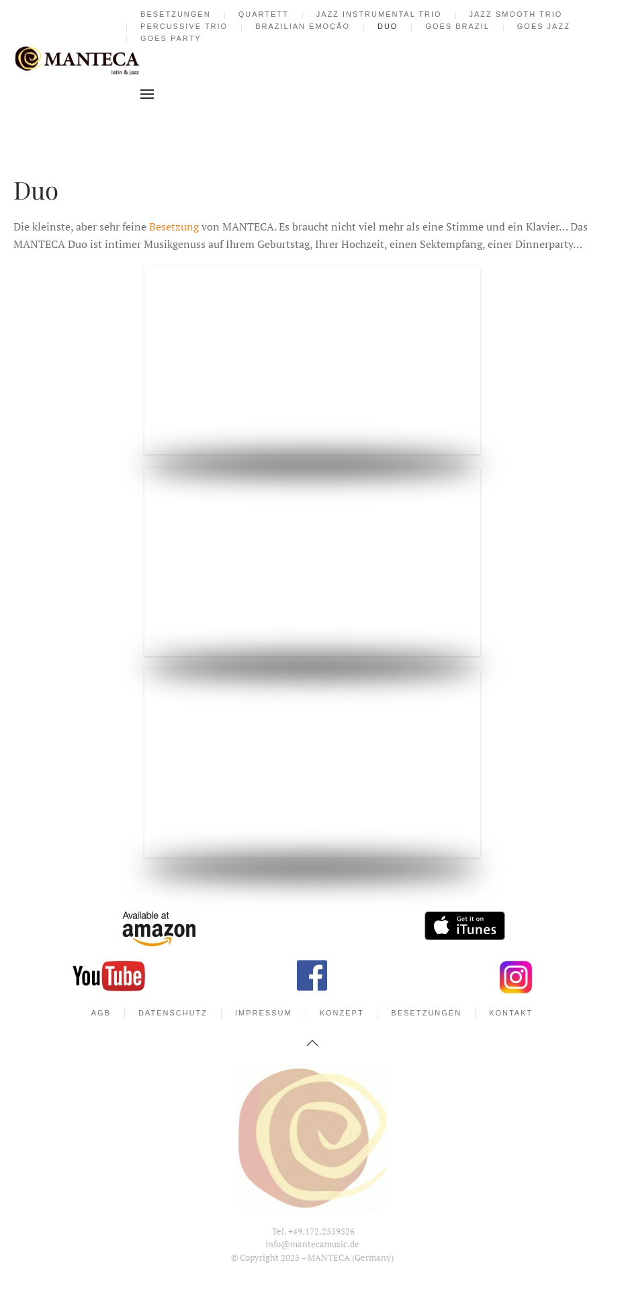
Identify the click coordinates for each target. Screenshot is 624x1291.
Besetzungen (175, 14)
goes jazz (543, 26)
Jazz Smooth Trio (516, 14)
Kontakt (511, 1013)
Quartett (263, 14)
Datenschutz (173, 1013)
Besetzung (174, 226)
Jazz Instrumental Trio (379, 14)
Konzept (342, 1013)
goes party (171, 38)
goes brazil (457, 26)
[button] (147, 94)
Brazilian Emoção (302, 26)
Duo (387, 26)
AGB (101, 1013)
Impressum (263, 1013)
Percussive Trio (184, 26)
